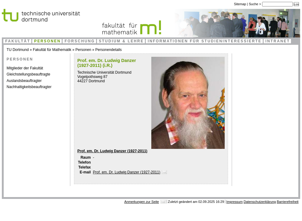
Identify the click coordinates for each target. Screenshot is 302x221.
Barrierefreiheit (288, 202)
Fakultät (17, 41)
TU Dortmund (18, 50)
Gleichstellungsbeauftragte (28, 74)
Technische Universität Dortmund (104, 72)
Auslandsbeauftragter (24, 81)
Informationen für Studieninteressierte (204, 41)
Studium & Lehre (121, 41)
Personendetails (108, 50)
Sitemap (240, 4)
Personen (47, 41)
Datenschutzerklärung (260, 202)
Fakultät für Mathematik (52, 50)
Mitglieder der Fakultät (25, 68)
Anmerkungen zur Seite (141, 202)
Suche (254, 4)
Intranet (277, 41)
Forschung (79, 41)
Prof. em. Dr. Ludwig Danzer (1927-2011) (112, 151)
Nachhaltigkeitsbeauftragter (29, 87)
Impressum (234, 202)
